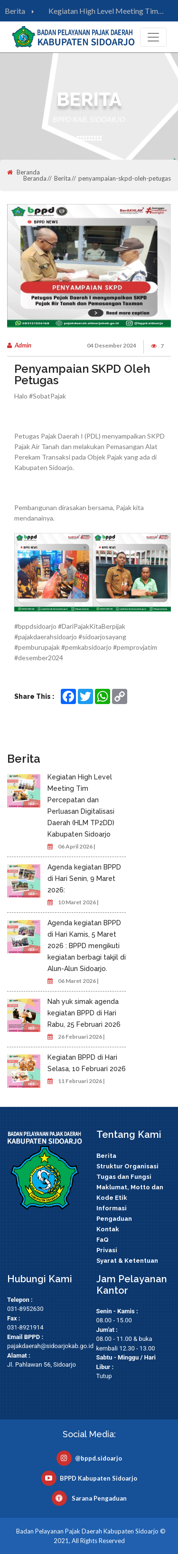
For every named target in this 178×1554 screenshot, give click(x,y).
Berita (21, 10)
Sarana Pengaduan (89, 1498)
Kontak (107, 1229)
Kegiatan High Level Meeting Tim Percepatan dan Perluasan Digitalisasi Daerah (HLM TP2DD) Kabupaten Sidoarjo (109, 11)
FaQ (102, 1239)
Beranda (23, 172)
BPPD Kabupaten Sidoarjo (89, 1478)
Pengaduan (114, 1218)
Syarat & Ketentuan (127, 1260)
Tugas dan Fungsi (123, 1176)
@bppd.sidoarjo (89, 1458)
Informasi (111, 1208)
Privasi (106, 1250)
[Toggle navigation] (153, 37)
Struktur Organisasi (127, 1166)
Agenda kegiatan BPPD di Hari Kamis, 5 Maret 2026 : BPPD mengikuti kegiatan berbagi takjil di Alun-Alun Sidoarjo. (86, 945)
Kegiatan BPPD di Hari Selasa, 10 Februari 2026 (86, 1063)
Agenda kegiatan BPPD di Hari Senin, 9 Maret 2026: (84, 878)
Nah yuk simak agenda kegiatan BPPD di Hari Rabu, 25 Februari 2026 (84, 1013)
